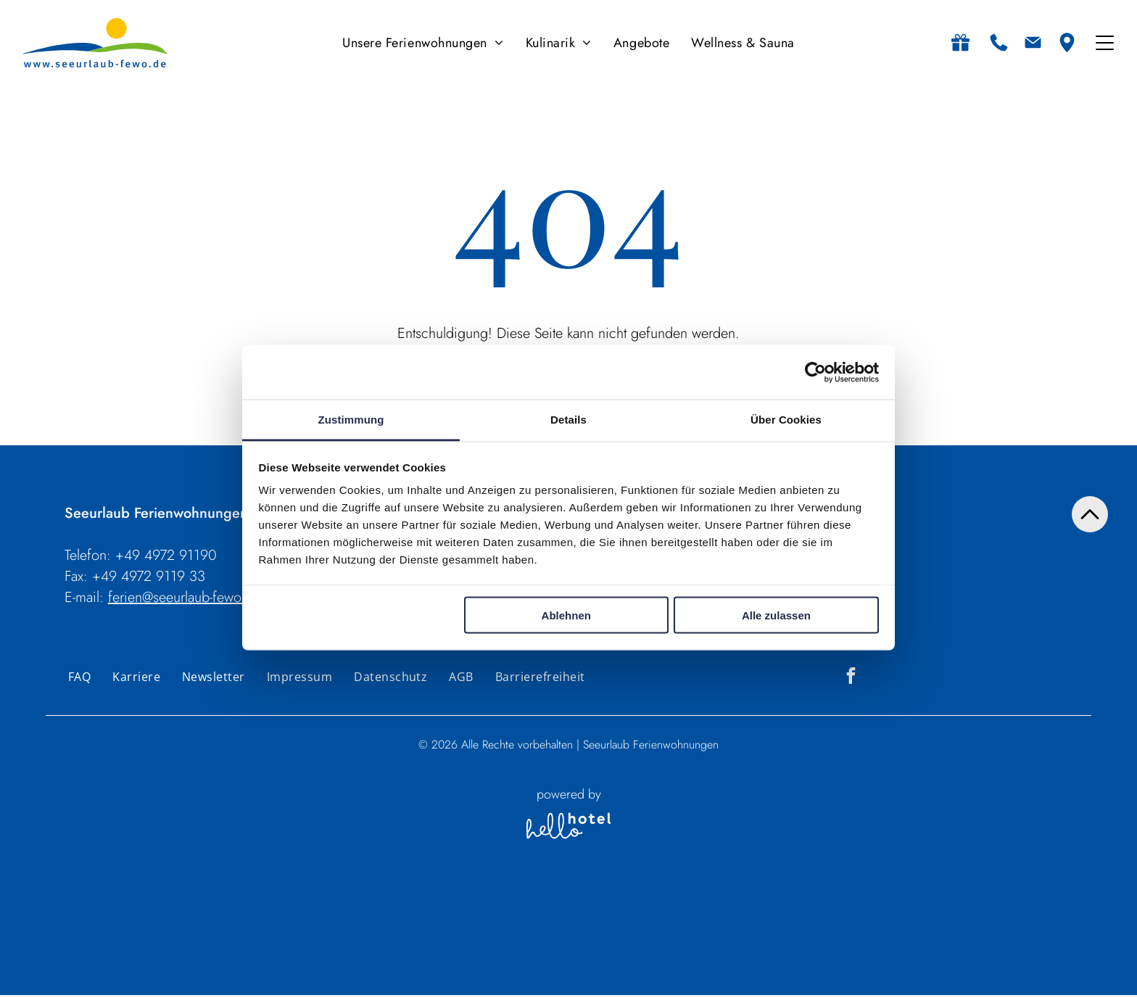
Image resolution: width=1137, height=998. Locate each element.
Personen (590, 935)
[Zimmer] (654, 965)
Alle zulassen (776, 616)
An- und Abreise (345, 935)
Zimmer (647, 935)
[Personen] (593, 965)
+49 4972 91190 (166, 557)
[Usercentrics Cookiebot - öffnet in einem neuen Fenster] (815, 373)
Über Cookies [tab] (786, 420)
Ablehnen (566, 616)
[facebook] (851, 679)
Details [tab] (568, 420)
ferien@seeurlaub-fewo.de (184, 599)
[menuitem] (422, 44)
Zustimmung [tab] (351, 420)
